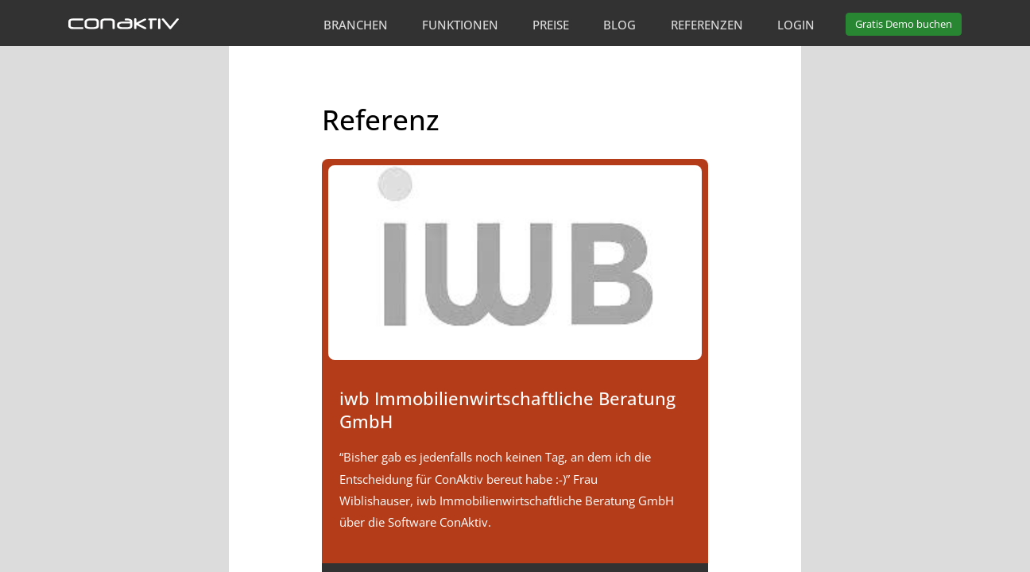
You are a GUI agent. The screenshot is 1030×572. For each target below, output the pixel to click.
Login (796, 25)
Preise (550, 25)
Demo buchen (903, 24)
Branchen (355, 25)
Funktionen (460, 25)
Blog (619, 25)
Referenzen (707, 25)
